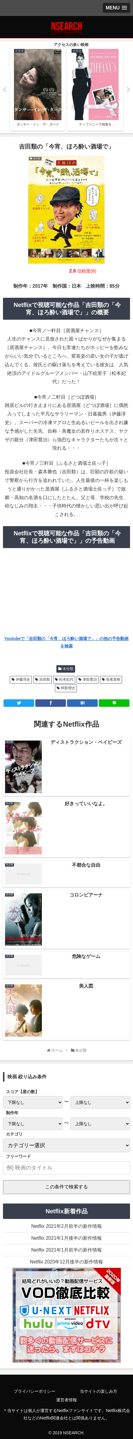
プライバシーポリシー (34, 1391)
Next (129, 90)
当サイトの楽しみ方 (98, 1391)
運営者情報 (66, 1399)
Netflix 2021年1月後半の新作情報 (66, 1238)
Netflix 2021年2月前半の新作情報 (66, 1226)
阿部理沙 (68, 688)
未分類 (68, 669)
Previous (4, 90)
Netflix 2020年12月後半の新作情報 (66, 1261)
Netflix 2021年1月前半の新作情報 (66, 1249)
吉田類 (44, 679)
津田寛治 (90, 679)
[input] (66, 1167)
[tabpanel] (38, 89)
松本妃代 (66, 679)
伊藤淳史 (23, 679)
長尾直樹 (113, 679)
